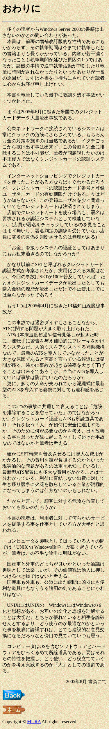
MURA (34, 721)
